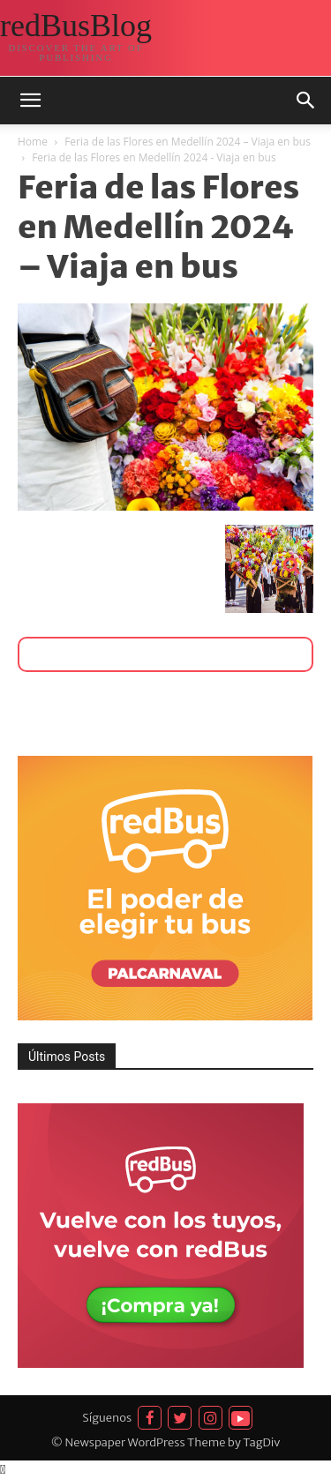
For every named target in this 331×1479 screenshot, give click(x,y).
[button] (30, 100)
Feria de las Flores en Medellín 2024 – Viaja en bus (187, 141)
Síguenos (107, 1417)
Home (33, 141)
